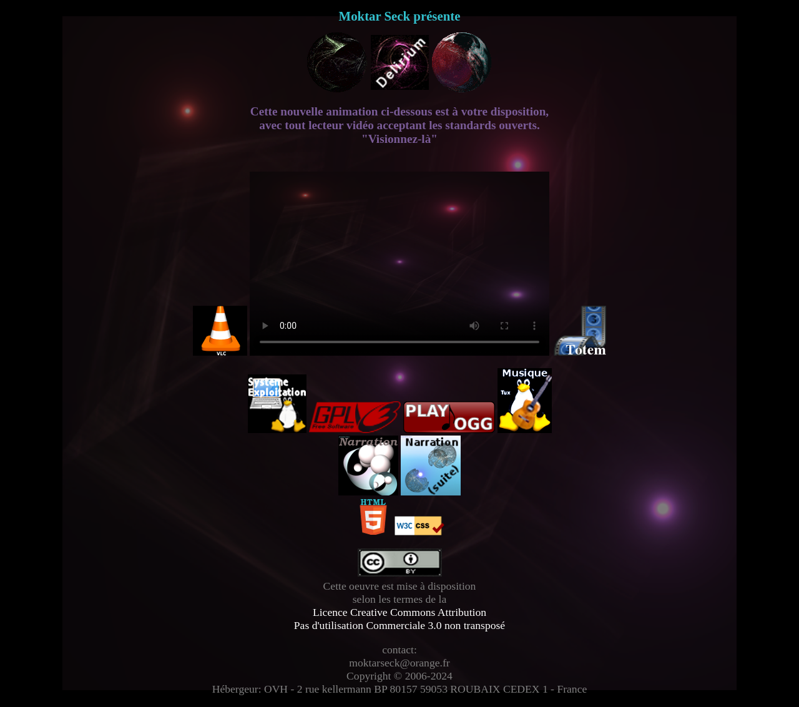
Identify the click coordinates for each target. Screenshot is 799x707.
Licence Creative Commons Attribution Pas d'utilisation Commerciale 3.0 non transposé (399, 618)
